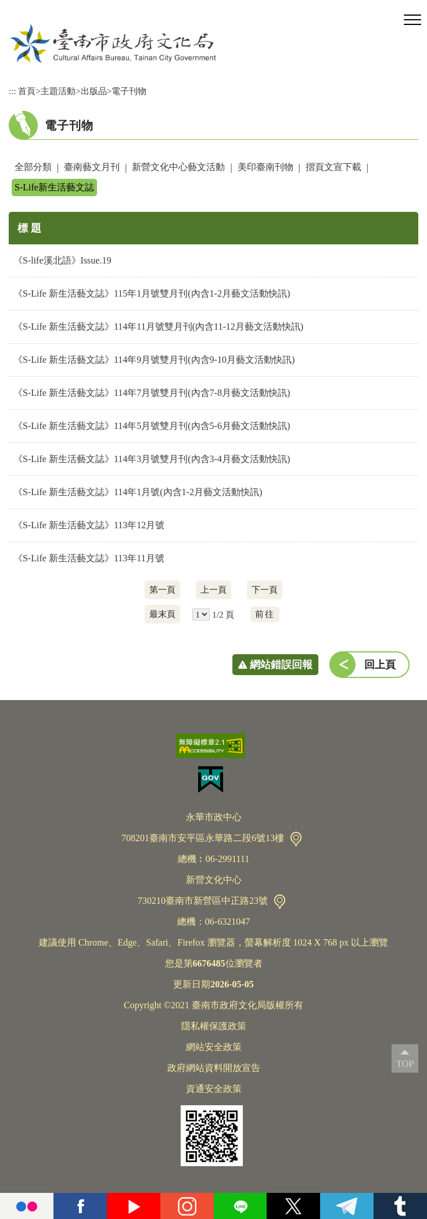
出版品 (94, 91)
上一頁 (213, 589)
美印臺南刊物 (265, 167)
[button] (412, 20)
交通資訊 (296, 839)
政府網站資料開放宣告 (213, 1068)
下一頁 (265, 589)
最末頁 (162, 614)
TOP (405, 1064)
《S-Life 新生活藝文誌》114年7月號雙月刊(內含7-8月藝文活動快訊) (151, 393)
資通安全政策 (214, 1089)
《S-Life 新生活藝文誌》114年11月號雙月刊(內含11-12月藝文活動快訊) (158, 326)
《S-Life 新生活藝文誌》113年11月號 (88, 558)
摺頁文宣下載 (333, 167)
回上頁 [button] (380, 664)
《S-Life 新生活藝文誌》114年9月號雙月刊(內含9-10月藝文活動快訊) (154, 360)
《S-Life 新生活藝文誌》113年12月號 (88, 525)
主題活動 (58, 91)
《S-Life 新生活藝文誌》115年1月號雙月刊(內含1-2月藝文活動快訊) (151, 293)
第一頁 (162, 589)
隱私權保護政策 (213, 1026)
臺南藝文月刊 (92, 167)
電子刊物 (129, 91)
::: (12, 91)
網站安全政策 (214, 1047)
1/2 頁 (223, 614)
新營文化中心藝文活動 (178, 167)
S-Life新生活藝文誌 (54, 187)
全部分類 (33, 167)
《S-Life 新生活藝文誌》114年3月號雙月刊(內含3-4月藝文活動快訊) (151, 459)
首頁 (26, 91)
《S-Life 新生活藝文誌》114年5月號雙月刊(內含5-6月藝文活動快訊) (151, 426)
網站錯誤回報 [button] (281, 664)
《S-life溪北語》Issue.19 (62, 260)
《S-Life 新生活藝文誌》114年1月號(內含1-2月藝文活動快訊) (137, 492)
